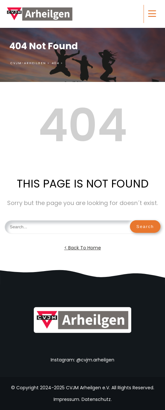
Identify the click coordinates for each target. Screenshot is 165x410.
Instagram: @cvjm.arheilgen (82, 360)
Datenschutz (96, 399)
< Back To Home (82, 248)
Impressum (66, 399)
